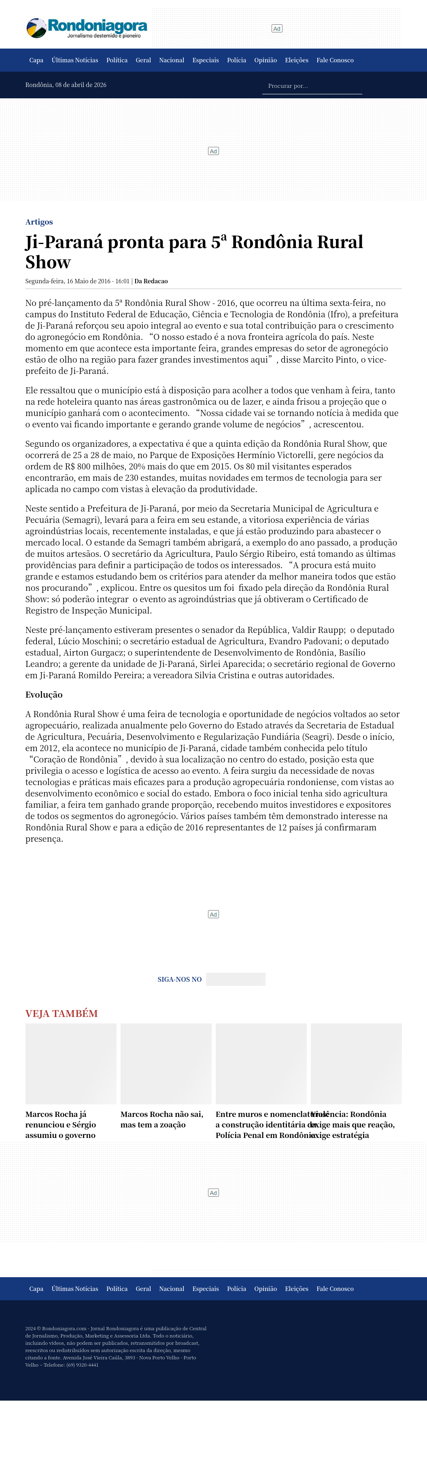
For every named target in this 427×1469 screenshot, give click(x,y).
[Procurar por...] (312, 85)
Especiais (206, 60)
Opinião (266, 60)
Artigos (39, 221)
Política (117, 60)
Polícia (236, 60)
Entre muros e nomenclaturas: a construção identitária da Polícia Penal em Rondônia (272, 1124)
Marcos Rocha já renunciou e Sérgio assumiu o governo (60, 1124)
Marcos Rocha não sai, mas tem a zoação (162, 1118)
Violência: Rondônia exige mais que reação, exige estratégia (353, 1124)
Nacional (171, 60)
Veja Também (61, 1013)
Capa (37, 60)
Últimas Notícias (74, 60)
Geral (143, 60)
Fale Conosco (335, 60)
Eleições (296, 60)
